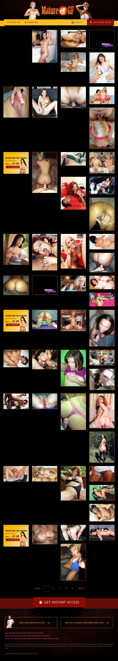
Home (7, 633)
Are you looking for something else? (84, 622)
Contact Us (46, 636)
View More (40, 633)
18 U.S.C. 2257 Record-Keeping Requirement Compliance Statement (27, 639)
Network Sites (14, 22)
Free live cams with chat (32, 622)
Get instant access (102, 22)
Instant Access (31, 633)
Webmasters (37, 636)
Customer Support (26, 636)
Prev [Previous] (38, 588)
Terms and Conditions (12, 636)
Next (81, 588)
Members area (32, 22)
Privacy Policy (54, 639)
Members (13, 633)
